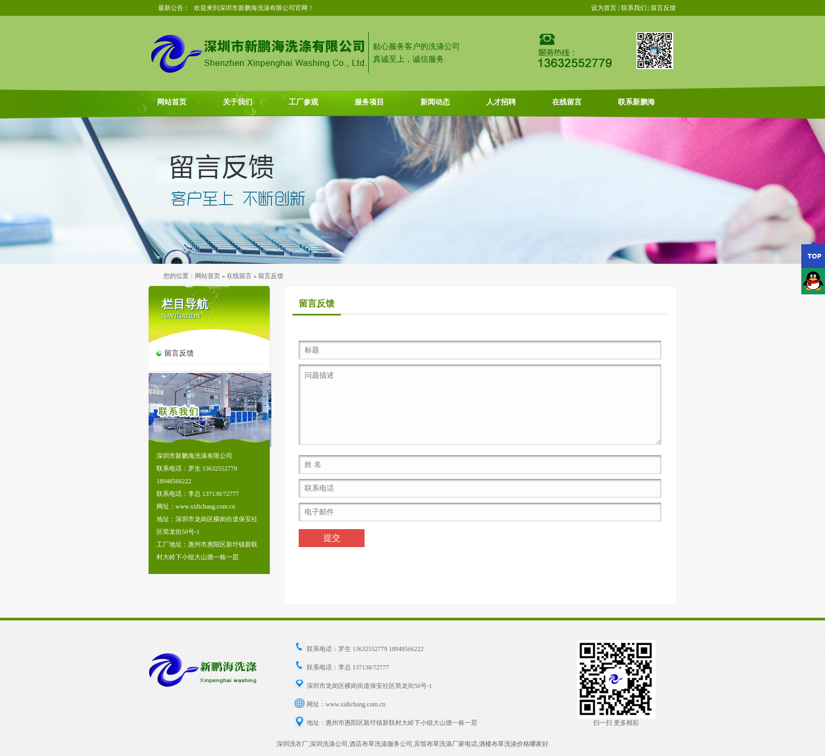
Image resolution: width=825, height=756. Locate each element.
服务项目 (369, 102)
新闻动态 (435, 102)
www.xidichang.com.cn (356, 704)
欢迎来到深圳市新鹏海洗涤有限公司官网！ (254, 8)
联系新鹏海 (636, 102)
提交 (331, 537)
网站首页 (171, 102)
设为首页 (603, 8)
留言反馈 (663, 8)
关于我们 (237, 102)
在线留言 (567, 102)
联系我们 (633, 8)
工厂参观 (303, 102)
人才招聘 (501, 102)
